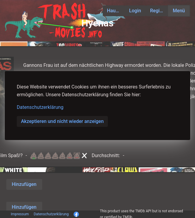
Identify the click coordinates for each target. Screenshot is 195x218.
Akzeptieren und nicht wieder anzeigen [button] (62, 121)
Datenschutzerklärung (40, 107)
